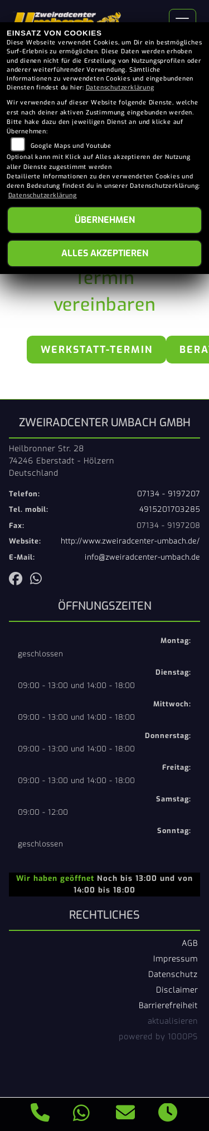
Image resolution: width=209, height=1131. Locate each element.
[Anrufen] (40, 1114)
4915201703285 (169, 509)
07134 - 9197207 (168, 494)
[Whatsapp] (81, 1114)
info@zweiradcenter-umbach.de (142, 557)
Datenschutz (173, 974)
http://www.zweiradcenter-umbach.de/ (130, 541)
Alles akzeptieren (104, 253)
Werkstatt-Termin (97, 349)
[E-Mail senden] (125, 1114)
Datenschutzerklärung (120, 87)
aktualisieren (173, 1021)
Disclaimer (177, 990)
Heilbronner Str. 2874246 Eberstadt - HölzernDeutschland (61, 461)
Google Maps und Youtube (71, 146)
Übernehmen (105, 220)
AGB (190, 943)
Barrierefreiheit (168, 1005)
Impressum (175, 959)
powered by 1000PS (158, 1037)
